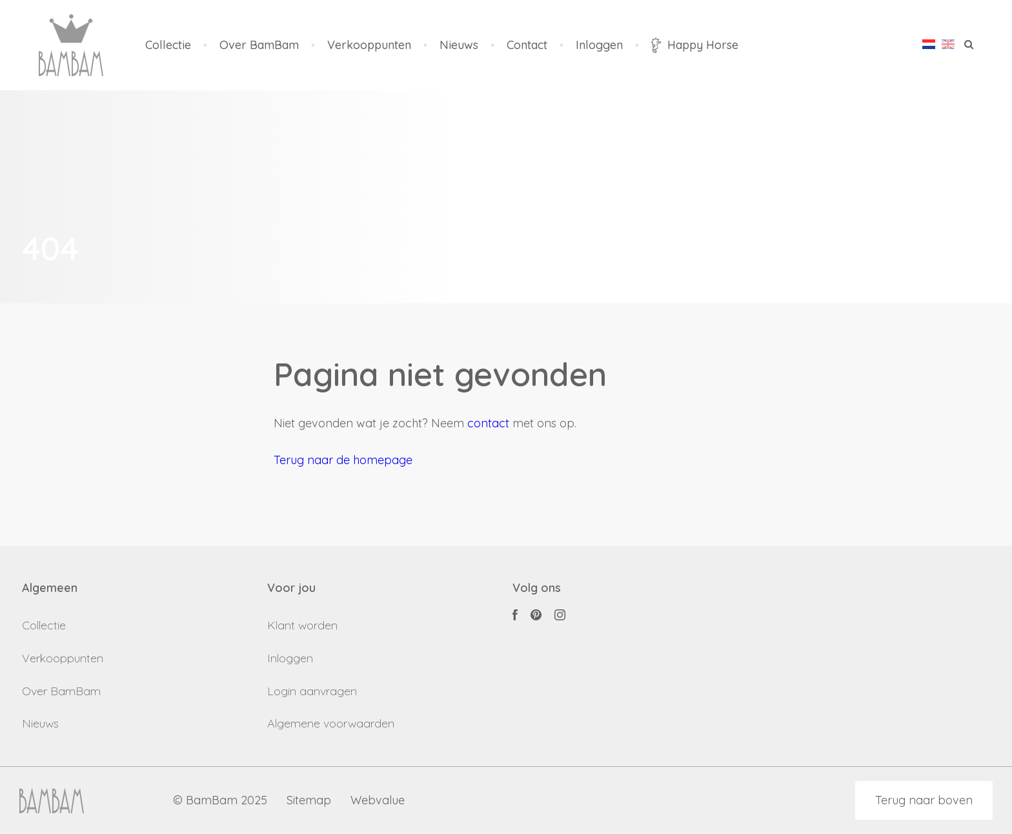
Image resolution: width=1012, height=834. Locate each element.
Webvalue (377, 801)
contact (488, 423)
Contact (527, 45)
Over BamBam (259, 45)
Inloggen (599, 45)
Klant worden (302, 625)
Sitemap (309, 801)
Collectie (168, 45)
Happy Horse (694, 45)
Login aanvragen (312, 691)
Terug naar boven (924, 800)
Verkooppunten (369, 45)
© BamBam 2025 (220, 801)
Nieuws (459, 45)
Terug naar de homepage (343, 460)
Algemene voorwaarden (330, 723)
